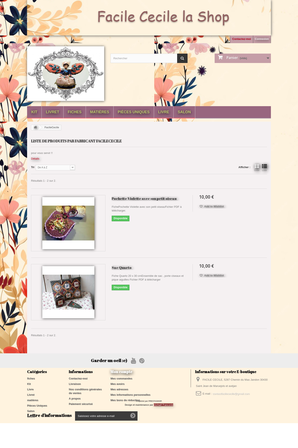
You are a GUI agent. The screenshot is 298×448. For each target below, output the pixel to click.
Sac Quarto (121, 267)
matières (99, 112)
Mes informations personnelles (130, 394)
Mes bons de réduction (125, 400)
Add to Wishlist (214, 206)
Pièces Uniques (134, 112)
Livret (52, 112)
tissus (31, 416)
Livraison (75, 383)
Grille (256, 167)
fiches (74, 112)
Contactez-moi (241, 38)
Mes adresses (119, 389)
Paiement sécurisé (81, 403)
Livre (163, 112)
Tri (32, 167)
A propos (75, 398)
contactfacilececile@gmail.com (231, 393)
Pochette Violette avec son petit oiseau (144, 198)
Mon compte (121, 371)
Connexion (262, 38)
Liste (264, 167)
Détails (35, 158)
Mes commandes (121, 378)
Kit (34, 112)
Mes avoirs (117, 383)
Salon (184, 112)
